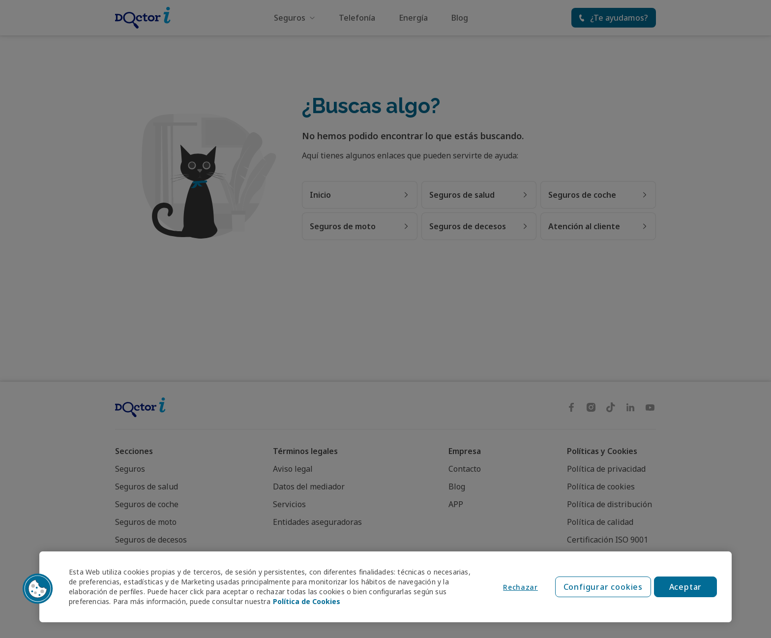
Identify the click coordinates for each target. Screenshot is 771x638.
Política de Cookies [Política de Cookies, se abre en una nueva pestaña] (306, 601)
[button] (38, 589)
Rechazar (520, 587)
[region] (385, 586)
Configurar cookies (603, 586)
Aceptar (685, 586)
